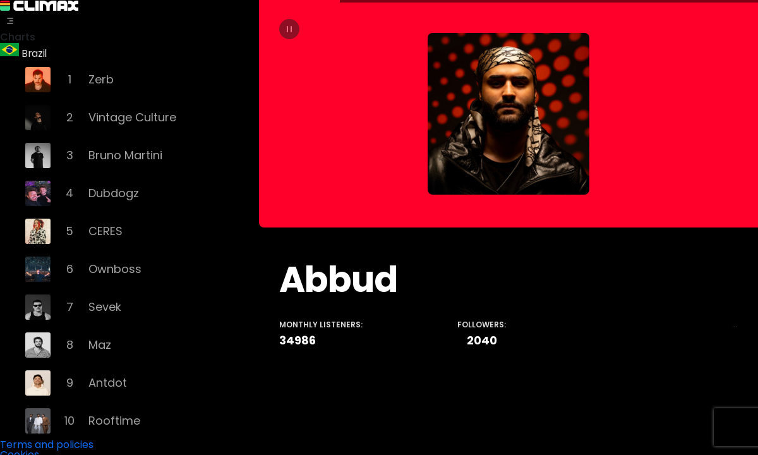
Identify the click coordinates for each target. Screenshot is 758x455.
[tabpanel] (508, 227)
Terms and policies (46, 442)
